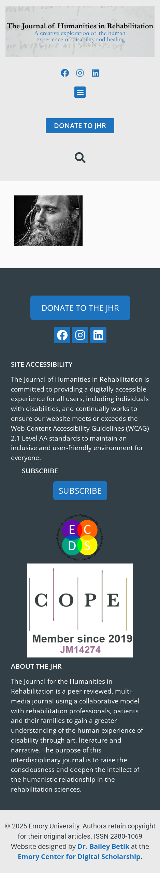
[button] (80, 92)
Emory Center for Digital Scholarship (79, 856)
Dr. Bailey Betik (103, 846)
